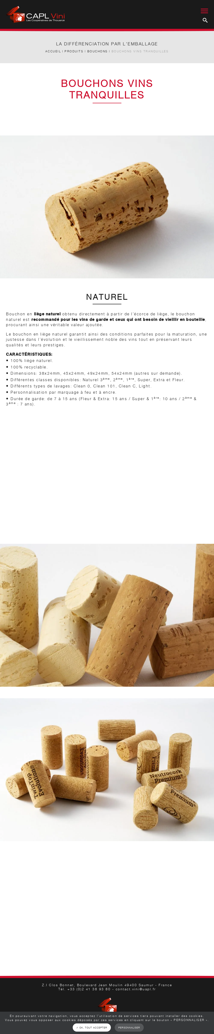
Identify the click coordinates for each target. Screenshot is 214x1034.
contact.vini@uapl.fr (136, 989)
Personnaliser (129, 1027)
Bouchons (97, 51)
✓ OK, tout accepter (91, 1027)
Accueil (53, 51)
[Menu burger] (204, 8)
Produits (74, 51)
